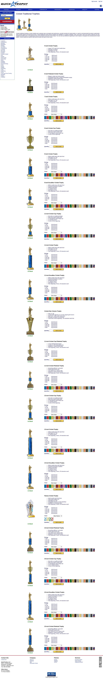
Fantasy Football (4, 54)
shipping (56, 660)
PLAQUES (18, 9)
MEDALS (30, 9)
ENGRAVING (72, 9)
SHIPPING (97, 9)
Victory (2, 75)
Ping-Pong (3, 71)
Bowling (2, 45)
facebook (32, 660)
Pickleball (3, 62)
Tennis (2, 72)
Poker (2, 65)
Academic (3, 40)
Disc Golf (3, 50)
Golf (2, 55)
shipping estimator (79, 662)
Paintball (3, 61)
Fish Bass (3, 51)
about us (32, 659)
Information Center (34, 663)
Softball (2, 67)
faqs (31, 662)
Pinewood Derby (4, 63)
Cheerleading (4, 48)
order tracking (78, 660)
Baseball (3, 43)
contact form (4, 659)
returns (55, 662)
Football (2, 53)
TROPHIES (6, 9)
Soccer (2, 66)
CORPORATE (43, 9)
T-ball (2, 69)
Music (2, 60)
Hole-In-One (3, 57)
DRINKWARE (57, 9)
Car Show (3, 46)
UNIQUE (84, 9)
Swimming (3, 68)
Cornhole (3, 49)
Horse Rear (3, 59)
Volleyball (3, 77)
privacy (55, 659)
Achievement (4, 42)
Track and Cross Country (6, 73)
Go (7, 18)
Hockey (2, 56)
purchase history (78, 659)
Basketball (3, 44)
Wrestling (3, 74)
